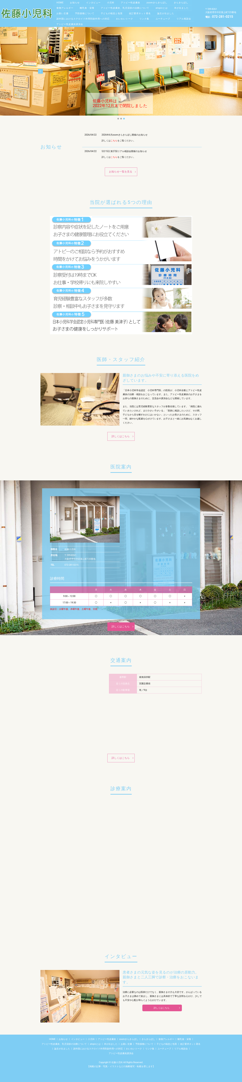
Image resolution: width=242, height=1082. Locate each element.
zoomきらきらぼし (158, 2)
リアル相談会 (185, 17)
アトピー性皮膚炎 (132, 2)
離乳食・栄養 (87, 7)
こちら (114, 139)
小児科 (111, 2)
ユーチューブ (164, 17)
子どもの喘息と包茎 (112, 12)
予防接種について (85, 12)
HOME (60, 2)
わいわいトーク (125, 17)
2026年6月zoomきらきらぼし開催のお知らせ (124, 133)
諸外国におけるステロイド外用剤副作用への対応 (83, 17)
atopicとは (163, 7)
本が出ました (183, 7)
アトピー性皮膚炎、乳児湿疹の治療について (126, 7)
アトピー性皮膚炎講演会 (70, 22)
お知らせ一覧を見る (120, 170)
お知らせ (75, 2)
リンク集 (145, 17)
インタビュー (94, 2)
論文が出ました (167, 12)
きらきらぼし (183, 2)
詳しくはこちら (121, 434)
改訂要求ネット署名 (141, 12)
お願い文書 (63, 12)
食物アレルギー (65, 7)
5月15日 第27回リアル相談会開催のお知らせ (124, 149)
